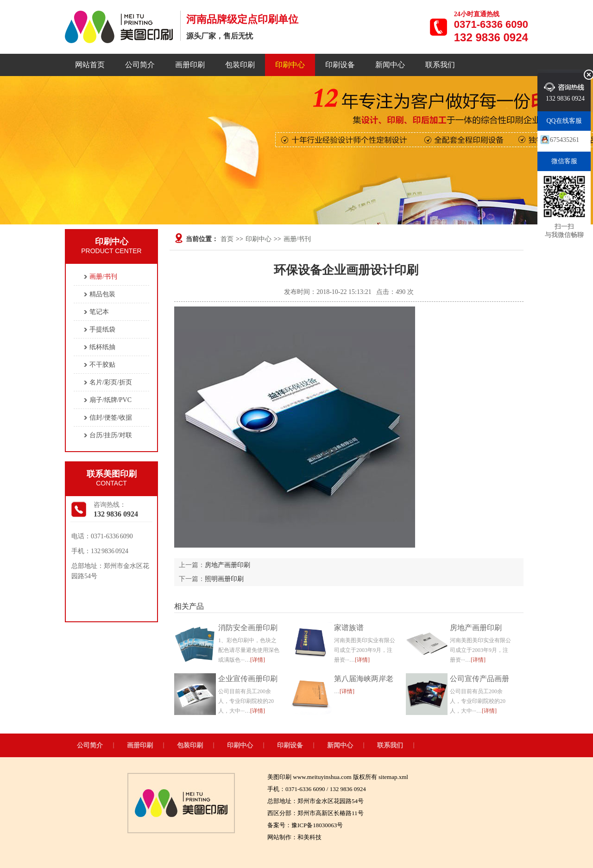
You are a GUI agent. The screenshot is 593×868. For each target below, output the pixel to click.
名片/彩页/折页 (110, 382)
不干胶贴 (102, 364)
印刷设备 (340, 65)
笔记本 (99, 311)
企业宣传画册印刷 (248, 679)
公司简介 (140, 65)
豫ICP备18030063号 (317, 825)
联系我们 (440, 65)
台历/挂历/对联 (110, 435)
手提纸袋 (102, 329)
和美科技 (309, 837)
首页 (227, 239)
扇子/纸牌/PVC (110, 399)
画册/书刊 (297, 239)
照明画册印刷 (224, 578)
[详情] (257, 660)
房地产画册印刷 (227, 565)
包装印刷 (240, 65)
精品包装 (102, 294)
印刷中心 (290, 65)
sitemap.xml (393, 776)
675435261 (564, 139)
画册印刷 (190, 65)
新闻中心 (390, 65)
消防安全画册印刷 (248, 628)
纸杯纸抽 (102, 347)
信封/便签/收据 (110, 417)
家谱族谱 (349, 628)
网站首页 (90, 65)
